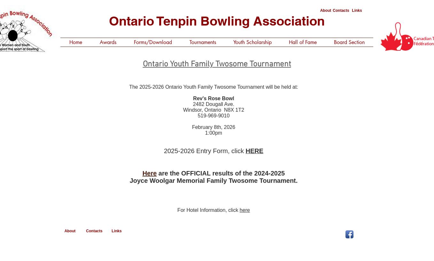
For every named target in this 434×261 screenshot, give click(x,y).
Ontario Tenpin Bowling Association (217, 20)
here (245, 210)
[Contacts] (341, 10)
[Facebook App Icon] (349, 234)
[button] (108, 42)
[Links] (357, 10)
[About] (325, 10)
